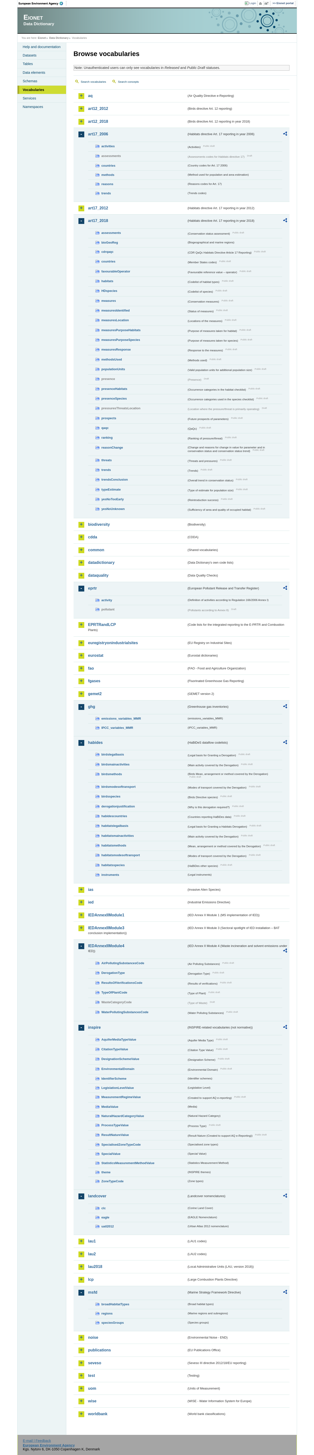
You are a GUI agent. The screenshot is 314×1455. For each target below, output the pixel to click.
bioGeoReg (110, 242)
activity (107, 600)
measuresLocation (115, 320)
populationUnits (113, 369)
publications (99, 1350)
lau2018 (95, 1267)
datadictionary (101, 562)
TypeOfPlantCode (114, 992)
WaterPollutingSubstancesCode (125, 1012)
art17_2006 (98, 134)
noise (93, 1337)
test (91, 1375)
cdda (92, 537)
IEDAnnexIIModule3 (106, 928)
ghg (91, 707)
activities (108, 146)
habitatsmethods (114, 845)
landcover (97, 1196)
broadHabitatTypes (115, 1304)
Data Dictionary (58, 37)
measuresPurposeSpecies (121, 340)
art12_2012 (98, 109)
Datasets (30, 55)
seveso (94, 1363)
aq (90, 96)
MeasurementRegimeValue (121, 1097)
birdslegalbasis (113, 754)
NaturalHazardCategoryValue (123, 1116)
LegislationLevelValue (118, 1088)
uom (92, 1388)
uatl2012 (108, 1226)
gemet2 (95, 694)
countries (109, 165)
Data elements (34, 72)
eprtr (92, 588)
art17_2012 (98, 208)
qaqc (105, 428)
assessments (111, 233)
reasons (107, 184)
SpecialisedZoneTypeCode (121, 1144)
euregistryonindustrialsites (113, 643)
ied (91, 902)
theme (106, 1172)
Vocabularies (33, 90)
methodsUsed (112, 359)
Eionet (42, 37)
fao (91, 668)
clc (104, 1208)
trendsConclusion (115, 479)
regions (107, 1313)
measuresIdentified (116, 310)
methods (108, 175)
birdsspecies (111, 796)
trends (106, 193)
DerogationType (113, 973)
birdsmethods (112, 774)
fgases (94, 681)
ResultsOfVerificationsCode (122, 983)
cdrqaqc (108, 252)
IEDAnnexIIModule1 (106, 915)
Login (252, 3)
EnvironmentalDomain (118, 1069)
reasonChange (112, 447)
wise (92, 1401)
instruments (110, 875)
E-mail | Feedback (37, 1441)
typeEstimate (111, 489)
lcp (91, 1279)
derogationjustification (118, 806)
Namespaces (33, 107)
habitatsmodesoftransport (121, 855)
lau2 (92, 1254)
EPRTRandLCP (102, 625)
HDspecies (109, 291)
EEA (42, 3)
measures (109, 301)
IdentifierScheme (114, 1078)
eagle (106, 1217)
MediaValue (110, 1107)
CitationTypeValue (115, 1049)
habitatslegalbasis (115, 826)
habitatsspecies (113, 865)
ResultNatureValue (115, 1135)
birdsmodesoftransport (119, 787)
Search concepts (128, 81)
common (96, 550)
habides (95, 742)
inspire (94, 1027)
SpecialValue (111, 1154)
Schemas (30, 81)
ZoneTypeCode (113, 1181)
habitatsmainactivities (118, 836)
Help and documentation (42, 47)
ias (90, 890)
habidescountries (114, 816)
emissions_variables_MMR (121, 718)
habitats (107, 281)
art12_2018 (98, 121)
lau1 (92, 1241)
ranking (107, 437)
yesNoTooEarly (113, 499)
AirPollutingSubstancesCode (123, 963)
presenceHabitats (114, 389)
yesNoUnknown (113, 509)
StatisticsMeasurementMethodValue (128, 1163)
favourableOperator (116, 271)
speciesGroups (113, 1322)
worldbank (98, 1414)
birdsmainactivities (116, 764)
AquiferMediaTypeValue (119, 1039)
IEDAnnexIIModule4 (106, 946)
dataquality (98, 575)
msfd (92, 1292)
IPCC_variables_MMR (117, 728)
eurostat (95, 655)
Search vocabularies (93, 81)
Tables (28, 64)
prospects (109, 418)
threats (107, 460)
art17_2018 (98, 221)
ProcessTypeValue (115, 1125)
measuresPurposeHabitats (121, 330)
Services (29, 98)
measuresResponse (116, 349)
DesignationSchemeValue (120, 1059)
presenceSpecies (114, 398)
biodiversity (99, 524)
